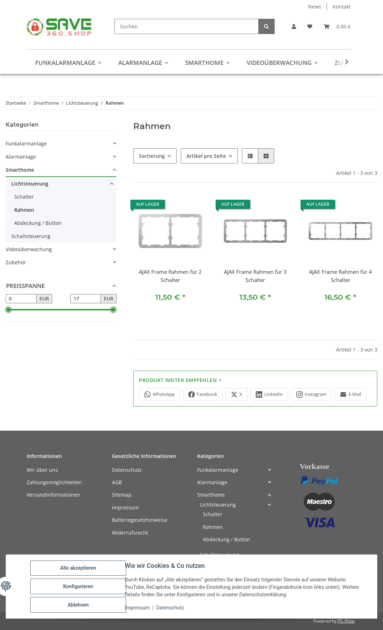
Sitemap (121, 494)
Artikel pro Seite (206, 156)
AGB (117, 482)
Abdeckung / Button (37, 223)
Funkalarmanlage (26, 143)
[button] (294, 26)
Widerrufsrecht (130, 532)
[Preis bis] (85, 298)
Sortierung (152, 156)
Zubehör (16, 262)
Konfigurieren (78, 586)
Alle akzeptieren (78, 568)
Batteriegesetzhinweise (139, 519)
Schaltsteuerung (30, 236)
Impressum (137, 608)
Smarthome (20, 169)
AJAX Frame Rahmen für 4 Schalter (340, 276)
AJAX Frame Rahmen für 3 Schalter (255, 276)
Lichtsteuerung (29, 183)
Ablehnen (78, 605)
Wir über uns (42, 469)
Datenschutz (170, 608)
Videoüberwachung (29, 249)
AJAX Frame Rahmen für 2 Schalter (170, 276)
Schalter (24, 196)
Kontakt (342, 6)
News (314, 6)
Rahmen (24, 209)
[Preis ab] (21, 298)
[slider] (8, 309)
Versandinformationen (53, 494)
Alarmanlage (21, 156)
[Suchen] (186, 26)
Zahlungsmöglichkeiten (54, 482)
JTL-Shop (346, 621)
